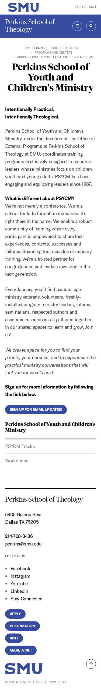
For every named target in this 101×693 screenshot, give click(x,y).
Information (22, 626)
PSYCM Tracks (20, 446)
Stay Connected (27, 599)
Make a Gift (21, 650)
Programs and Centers (53, 52)
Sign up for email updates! (36, 409)
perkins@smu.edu (23, 544)
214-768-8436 (19, 536)
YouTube (19, 583)
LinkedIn (19, 591)
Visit (14, 638)
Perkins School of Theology (30, 26)
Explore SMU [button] (85, 7)
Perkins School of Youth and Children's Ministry (50, 426)
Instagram (20, 576)
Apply (15, 613)
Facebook (20, 568)
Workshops (16, 460)
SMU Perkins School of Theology (51, 48)
